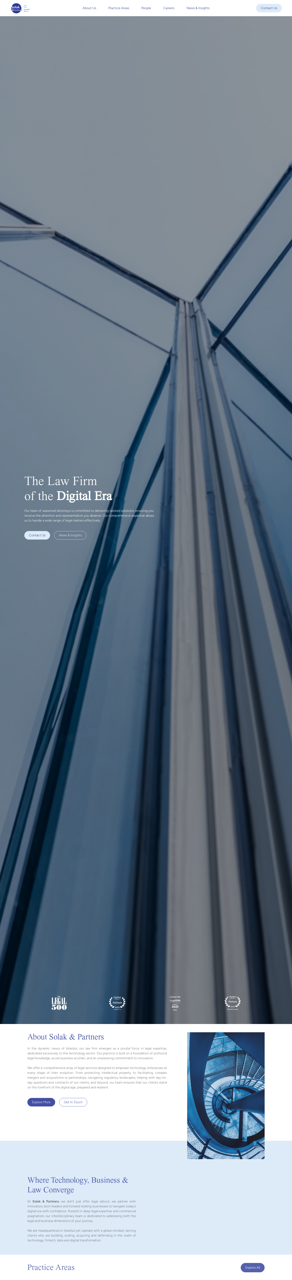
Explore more (41, 1103)
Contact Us (269, 8)
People (146, 8)
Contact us (37, 535)
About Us (89, 8)
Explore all (252, 1267)
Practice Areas (118, 8)
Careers (168, 8)
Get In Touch (73, 1103)
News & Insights (198, 8)
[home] (20, 8)
